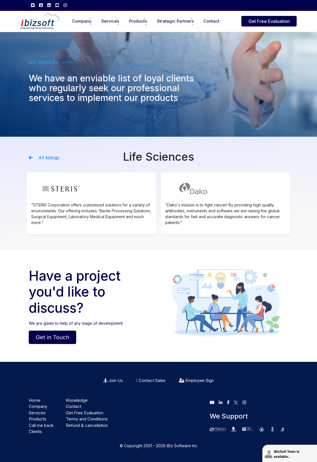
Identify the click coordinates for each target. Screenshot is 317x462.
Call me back (41, 425)
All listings (44, 157)
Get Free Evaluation (269, 21)
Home (34, 400)
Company (82, 21)
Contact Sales (150, 380)
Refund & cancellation (87, 425)
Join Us (113, 380)
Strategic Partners (175, 21)
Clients (35, 431)
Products (138, 21)
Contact (211, 21)
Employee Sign (196, 380)
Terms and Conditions (87, 419)
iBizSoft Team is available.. (286, 454)
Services (110, 21)
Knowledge (77, 400)
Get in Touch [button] (52, 337)
